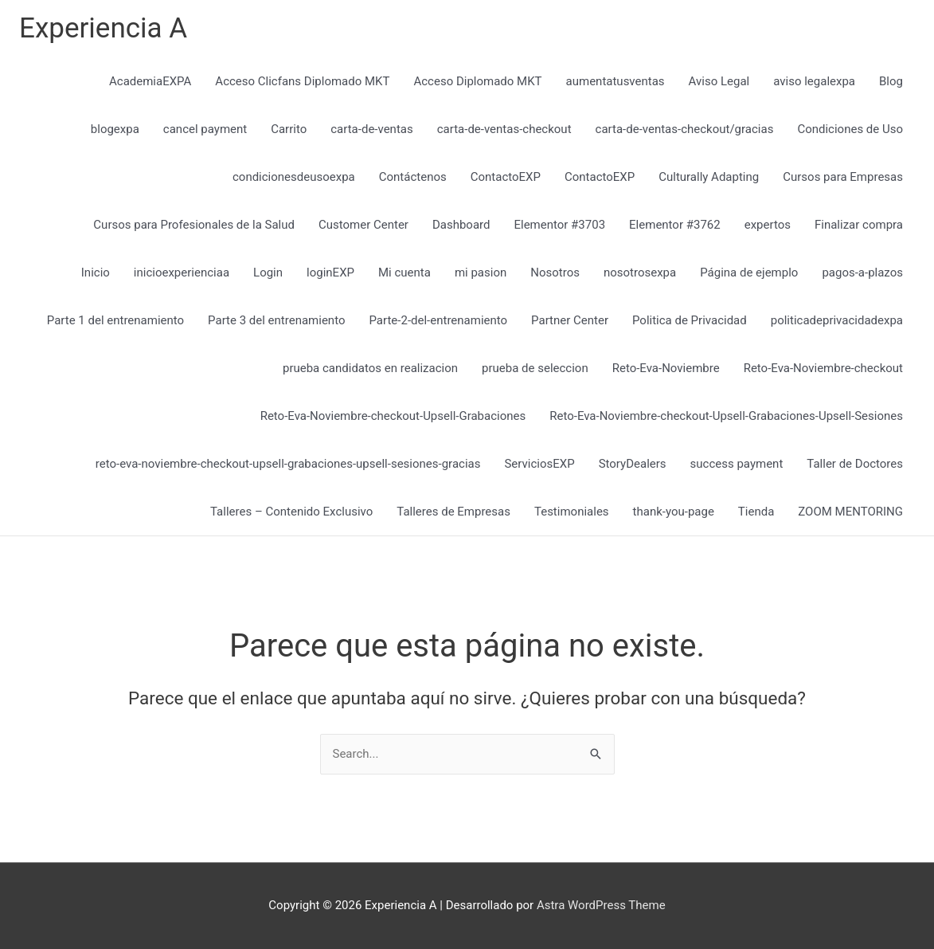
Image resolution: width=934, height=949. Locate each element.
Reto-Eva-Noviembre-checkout (823, 368)
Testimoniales (571, 511)
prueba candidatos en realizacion (370, 368)
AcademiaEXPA (150, 81)
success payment (737, 464)
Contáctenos (413, 177)
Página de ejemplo (749, 272)
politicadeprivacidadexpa (837, 320)
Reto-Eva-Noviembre (666, 368)
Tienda (756, 511)
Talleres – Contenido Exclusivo (291, 511)
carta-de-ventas (371, 129)
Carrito (289, 129)
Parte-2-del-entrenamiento (438, 320)
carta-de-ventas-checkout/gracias (685, 129)
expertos (767, 225)
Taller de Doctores (855, 464)
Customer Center (363, 225)
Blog (891, 81)
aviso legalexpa (814, 81)
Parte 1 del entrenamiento (115, 320)
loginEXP (330, 272)
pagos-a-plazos (862, 272)
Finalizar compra (859, 225)
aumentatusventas (615, 81)
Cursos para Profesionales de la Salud (194, 225)
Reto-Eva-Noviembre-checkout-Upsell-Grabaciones (393, 416)
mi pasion (480, 272)
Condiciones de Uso (850, 129)
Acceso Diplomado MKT (477, 81)
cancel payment (205, 129)
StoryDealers (632, 464)
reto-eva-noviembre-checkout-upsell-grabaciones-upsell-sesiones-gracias (288, 464)
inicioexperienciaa (181, 272)
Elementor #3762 (675, 225)
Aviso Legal (719, 81)
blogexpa (115, 129)
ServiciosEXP (539, 464)
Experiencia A (103, 28)
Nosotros (555, 272)
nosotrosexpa (640, 272)
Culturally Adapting (708, 177)
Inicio (95, 272)
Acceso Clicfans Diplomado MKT (302, 81)
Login (268, 272)
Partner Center (569, 320)
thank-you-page (673, 511)
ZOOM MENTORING (850, 511)
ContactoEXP (506, 177)
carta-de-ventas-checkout (504, 129)
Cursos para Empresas (843, 177)
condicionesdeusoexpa (294, 177)
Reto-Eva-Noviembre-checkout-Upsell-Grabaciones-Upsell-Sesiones (726, 416)
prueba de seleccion (535, 368)
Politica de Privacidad (689, 320)
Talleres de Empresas (453, 511)
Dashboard (461, 225)
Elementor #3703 (559, 225)
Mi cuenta (404, 272)
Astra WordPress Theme (601, 905)
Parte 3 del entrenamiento (276, 320)
